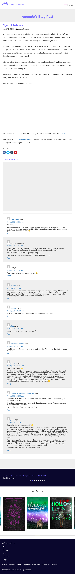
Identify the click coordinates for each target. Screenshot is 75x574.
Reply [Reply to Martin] (9, 298)
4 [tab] (36, 480)
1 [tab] (30, 480)
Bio (4, 547)
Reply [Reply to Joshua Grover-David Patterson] (9, 410)
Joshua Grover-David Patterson (22, 393)
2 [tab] (32, 480)
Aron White (14, 219)
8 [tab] (45, 480)
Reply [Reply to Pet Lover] (9, 316)
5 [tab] (39, 480)
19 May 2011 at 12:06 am (15, 222)
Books (5, 550)
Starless (13, 363)
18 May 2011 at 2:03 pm (15, 288)
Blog (5, 553)
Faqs (5, 560)
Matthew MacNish (17, 344)
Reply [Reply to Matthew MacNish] (9, 353)
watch (62, 133)
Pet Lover (14, 308)
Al (11, 268)
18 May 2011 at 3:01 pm (15, 270)
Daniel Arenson (24, 139)
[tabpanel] (37, 476)
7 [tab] (43, 480)
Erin (12, 326)
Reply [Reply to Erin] (9, 334)
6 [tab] (41, 480)
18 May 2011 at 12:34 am (15, 366)
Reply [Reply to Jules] (9, 450)
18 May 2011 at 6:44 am (15, 346)
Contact (6, 557)
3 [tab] (34, 480)
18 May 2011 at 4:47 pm (15, 246)
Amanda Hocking (17, 4)
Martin (13, 286)
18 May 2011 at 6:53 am (15, 329)
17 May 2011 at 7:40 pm (15, 422)
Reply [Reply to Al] (9, 276)
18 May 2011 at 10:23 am (15, 311)
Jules (12, 420)
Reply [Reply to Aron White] (9, 233)
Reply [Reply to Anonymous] (9, 258)
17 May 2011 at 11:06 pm (15, 396)
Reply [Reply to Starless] (9, 384)
